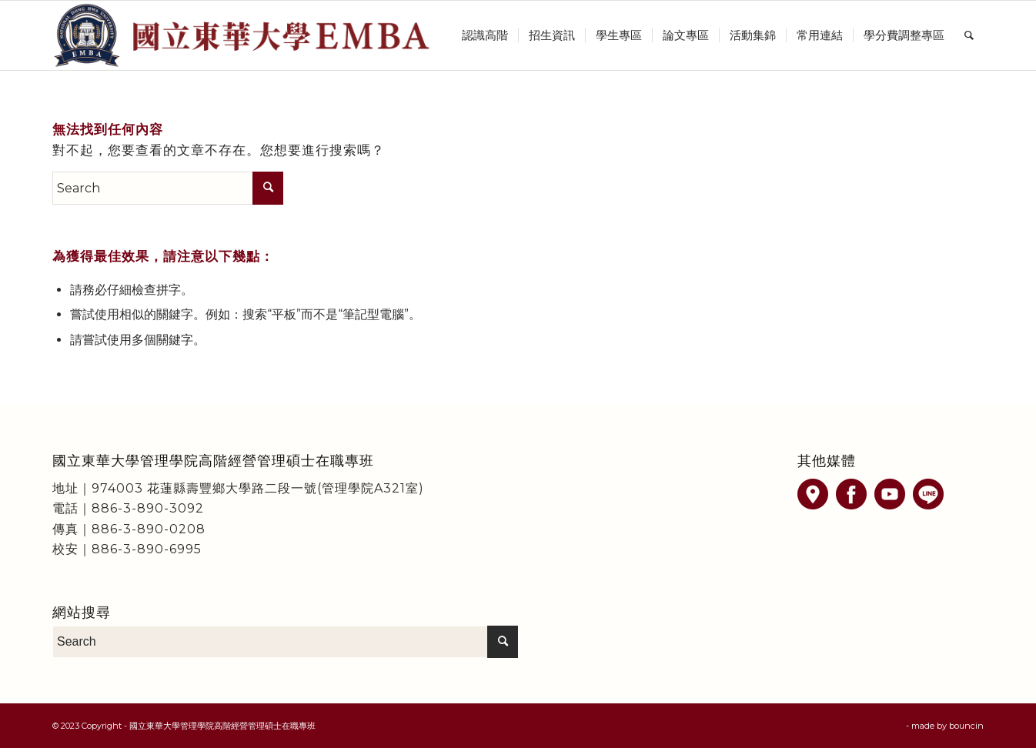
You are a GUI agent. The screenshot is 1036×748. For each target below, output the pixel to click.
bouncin (966, 725)
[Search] (969, 35)
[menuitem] (485, 35)
